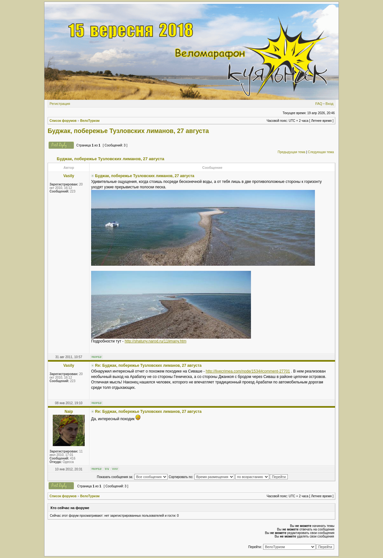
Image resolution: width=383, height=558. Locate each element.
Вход (329, 104)
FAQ (318, 104)
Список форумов (63, 120)
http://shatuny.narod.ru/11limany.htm (155, 341)
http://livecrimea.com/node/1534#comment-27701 (248, 371)
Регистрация (60, 104)
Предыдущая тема (291, 152)
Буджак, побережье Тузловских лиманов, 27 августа (128, 130)
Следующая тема (321, 152)
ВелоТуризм (90, 120)
